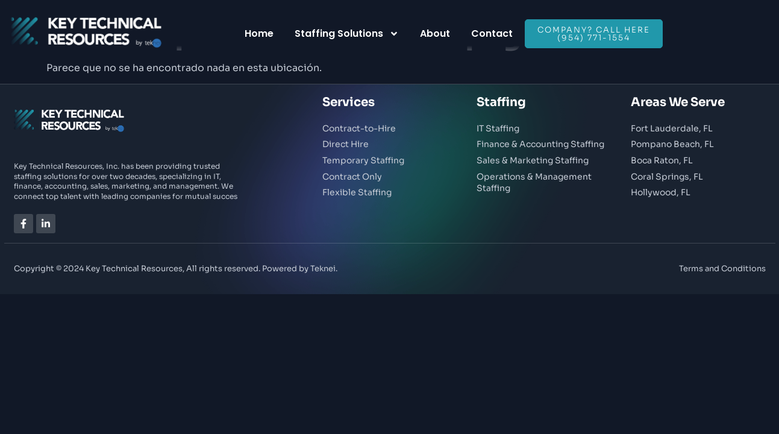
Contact (492, 33)
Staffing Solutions (347, 34)
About (435, 33)
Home (259, 33)
